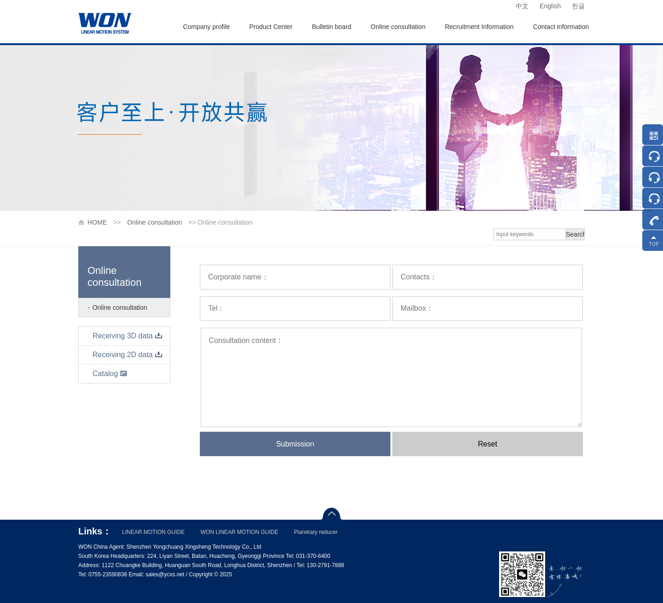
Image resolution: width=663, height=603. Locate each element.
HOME (97, 222)
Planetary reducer (316, 532)
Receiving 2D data (128, 355)
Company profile (206, 26)
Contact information (561, 26)
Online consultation (398, 26)
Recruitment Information (479, 26)
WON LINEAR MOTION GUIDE (239, 532)
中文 (522, 6)
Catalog (110, 373)
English (550, 6)
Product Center (270, 26)
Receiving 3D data (128, 336)
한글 (578, 6)
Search (575, 234)
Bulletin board (331, 26)
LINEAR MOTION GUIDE (153, 532)
